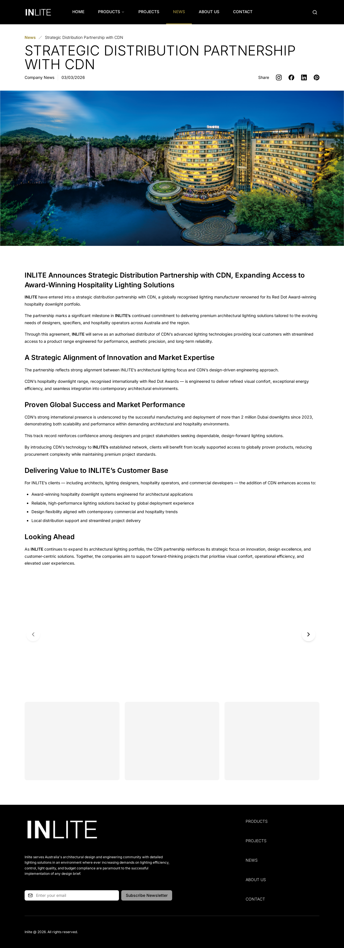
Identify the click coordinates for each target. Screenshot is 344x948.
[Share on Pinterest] (316, 77)
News (179, 11)
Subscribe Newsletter (147, 895)
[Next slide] (308, 634)
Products (111, 11)
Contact (242, 11)
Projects (148, 11)
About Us (209, 11)
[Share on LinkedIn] (304, 77)
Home (78, 11)
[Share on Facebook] (291, 77)
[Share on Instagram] (279, 77)
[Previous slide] (33, 634)
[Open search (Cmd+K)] (314, 12)
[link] (84, 37)
